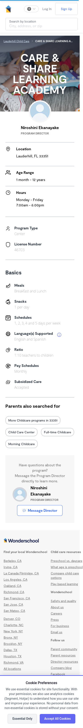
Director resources (64, 661)
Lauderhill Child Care (16, 41)
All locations (12, 668)
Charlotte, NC (14, 625)
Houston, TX (13, 656)
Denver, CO (12, 619)
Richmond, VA (14, 662)
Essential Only (22, 718)
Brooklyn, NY (13, 644)
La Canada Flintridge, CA (21, 573)
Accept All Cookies (57, 718)
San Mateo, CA (14, 611)
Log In (47, 9)
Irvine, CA (10, 567)
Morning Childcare (21, 444)
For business (60, 626)
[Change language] (31, 9)
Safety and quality (63, 601)
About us (57, 607)
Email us (56, 632)
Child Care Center (21, 432)
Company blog (61, 668)
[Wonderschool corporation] (40, 541)
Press (55, 619)
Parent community (64, 649)
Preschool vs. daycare (66, 561)
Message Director (39, 510)
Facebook (58, 674)
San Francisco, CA (17, 598)
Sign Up (66, 9)
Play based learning (64, 584)
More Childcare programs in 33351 (32, 420)
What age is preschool (67, 567)
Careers (56, 613)
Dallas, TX (10, 650)
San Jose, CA (13, 604)
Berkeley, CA (13, 561)
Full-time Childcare (57, 432)
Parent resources (63, 655)
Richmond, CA (14, 592)
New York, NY (13, 631)
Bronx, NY (11, 637)
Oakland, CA (12, 586)
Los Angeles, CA (15, 579)
